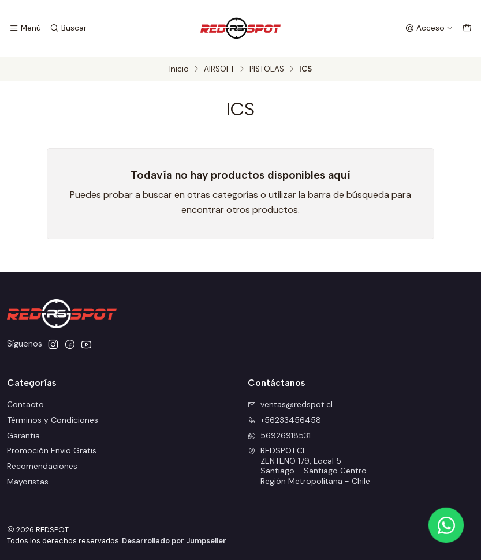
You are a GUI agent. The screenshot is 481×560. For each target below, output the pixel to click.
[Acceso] (429, 28)
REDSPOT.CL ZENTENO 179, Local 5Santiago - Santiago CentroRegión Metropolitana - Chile (309, 465)
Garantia (23, 435)
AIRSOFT (219, 69)
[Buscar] (67, 28)
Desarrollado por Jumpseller (174, 541)
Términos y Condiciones (52, 420)
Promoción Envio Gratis (51, 450)
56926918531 (279, 435)
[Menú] (25, 28)
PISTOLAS (266, 69)
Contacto (25, 404)
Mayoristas (28, 481)
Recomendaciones (42, 466)
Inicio (179, 69)
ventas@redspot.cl (290, 404)
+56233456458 (284, 420)
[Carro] (467, 28)
